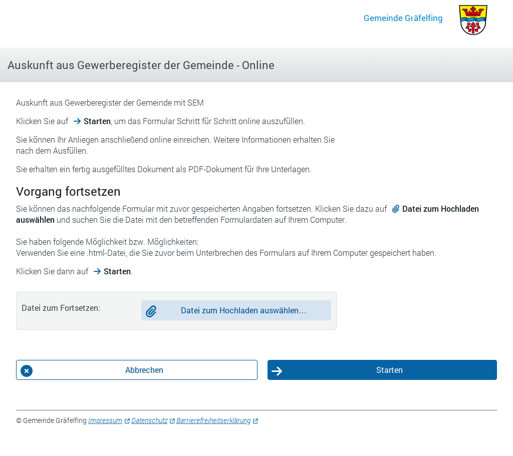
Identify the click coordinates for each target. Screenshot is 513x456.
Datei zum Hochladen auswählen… (244, 310)
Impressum (105, 420)
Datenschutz (149, 420)
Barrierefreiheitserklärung (213, 420)
